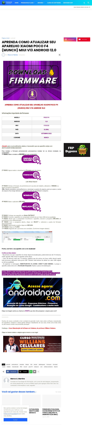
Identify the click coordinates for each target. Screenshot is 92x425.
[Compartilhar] (59, 54)
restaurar (36, 366)
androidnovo (15, 364)
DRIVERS (40, 2)
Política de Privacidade (10, 413)
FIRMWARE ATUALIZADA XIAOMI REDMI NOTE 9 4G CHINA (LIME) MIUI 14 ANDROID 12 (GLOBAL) (51, 411)
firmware (49, 364)
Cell (31, 364)
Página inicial (5, 38)
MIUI (21, 366)
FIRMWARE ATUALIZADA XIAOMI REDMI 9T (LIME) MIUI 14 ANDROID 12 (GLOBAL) (30, 411)
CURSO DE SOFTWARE (54, 2)
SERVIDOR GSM (68, 2)
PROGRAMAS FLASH (27, 2)
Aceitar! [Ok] (15, 420)
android (13, 38)
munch (25, 366)
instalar (9, 366)
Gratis (3, 366)
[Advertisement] (46, 22)
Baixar (27, 364)
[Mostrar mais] (38, 371)
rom (41, 366)
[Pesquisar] (88, 2)
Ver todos (58, 391)
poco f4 (30, 366)
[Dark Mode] (84, 2)
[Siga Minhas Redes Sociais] (81, 7)
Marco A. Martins (17, 379)
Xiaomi (56, 366)
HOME (16, 2)
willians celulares (48, 366)
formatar (55, 364)
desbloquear (42, 364)
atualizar (22, 364)
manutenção (15, 366)
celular (35, 364)
